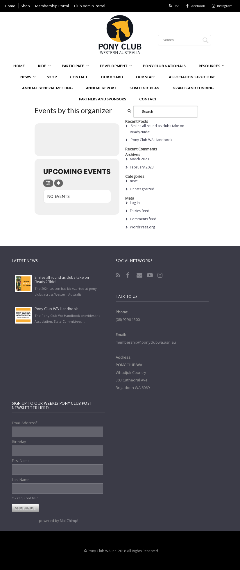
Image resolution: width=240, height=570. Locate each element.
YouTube (150, 275)
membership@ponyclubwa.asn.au (146, 342)
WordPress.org (142, 227)
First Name (21, 460)
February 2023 (142, 167)
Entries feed (139, 210)
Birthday (19, 441)
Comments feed (143, 218)
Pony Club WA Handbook (151, 139)
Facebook (197, 5)
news (134, 180)
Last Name (20, 479)
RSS (176, 5)
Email (140, 275)
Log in (135, 202)
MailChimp (68, 520)
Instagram (224, 5)
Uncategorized (142, 189)
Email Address (25, 422)
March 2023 (139, 159)
